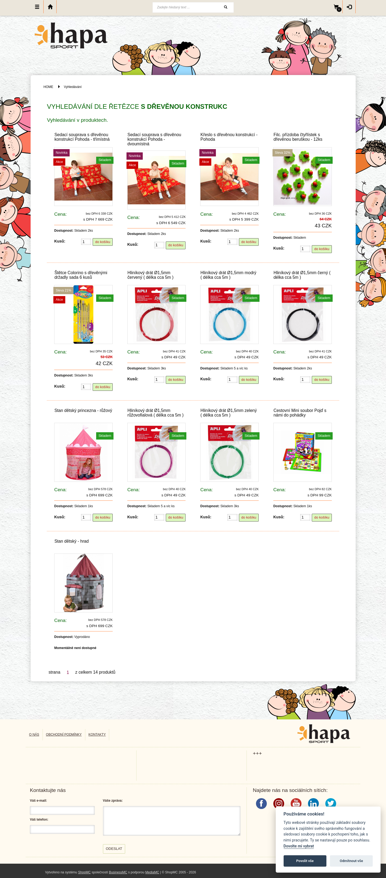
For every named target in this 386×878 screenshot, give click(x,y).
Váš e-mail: (38, 800)
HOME (48, 87)
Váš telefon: (39, 819)
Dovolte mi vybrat (299, 846)
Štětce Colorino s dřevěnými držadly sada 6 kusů (80, 275)
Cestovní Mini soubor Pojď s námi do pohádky (300, 412)
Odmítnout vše (351, 861)
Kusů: (59, 241)
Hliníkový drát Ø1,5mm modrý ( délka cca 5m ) (228, 275)
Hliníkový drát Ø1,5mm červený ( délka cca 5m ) (150, 275)
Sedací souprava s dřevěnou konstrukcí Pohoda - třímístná (82, 137)
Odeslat (114, 849)
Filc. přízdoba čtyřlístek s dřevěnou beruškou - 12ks (298, 137)
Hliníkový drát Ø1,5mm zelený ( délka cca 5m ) (228, 412)
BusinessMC (118, 872)
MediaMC (152, 872)
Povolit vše (305, 861)
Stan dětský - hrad (71, 541)
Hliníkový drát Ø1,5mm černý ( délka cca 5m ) (302, 275)
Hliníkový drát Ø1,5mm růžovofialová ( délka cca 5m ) (155, 412)
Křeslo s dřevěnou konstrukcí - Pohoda (229, 137)
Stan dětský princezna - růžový (83, 410)
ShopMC (84, 872)
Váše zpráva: (113, 800)
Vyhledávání (73, 87)
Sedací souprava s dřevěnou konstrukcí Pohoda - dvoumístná (154, 139)
